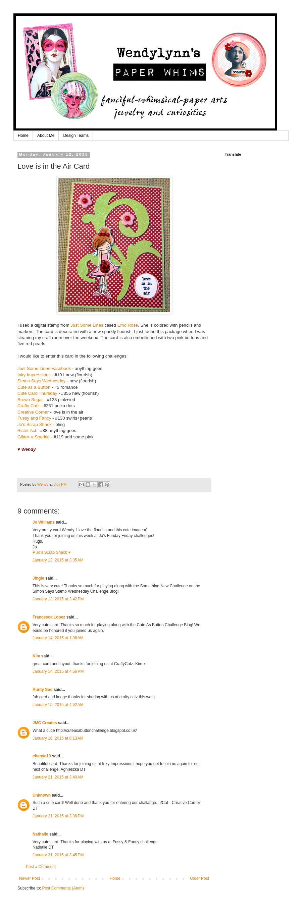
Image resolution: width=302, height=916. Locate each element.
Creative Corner (33, 412)
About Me (45, 135)
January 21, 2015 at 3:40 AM (58, 777)
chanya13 (42, 756)
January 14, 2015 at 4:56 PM (58, 671)
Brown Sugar (30, 399)
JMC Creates (45, 722)
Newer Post (29, 878)
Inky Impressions (34, 374)
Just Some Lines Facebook (44, 368)
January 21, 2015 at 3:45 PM (58, 855)
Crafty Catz (28, 405)
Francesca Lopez (49, 617)
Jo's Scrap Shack (34, 424)
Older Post (199, 878)
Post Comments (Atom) (63, 888)
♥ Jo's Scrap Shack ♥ (51, 552)
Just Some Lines (86, 325)
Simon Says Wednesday (41, 380)
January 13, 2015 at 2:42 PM (58, 599)
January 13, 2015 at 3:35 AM (58, 560)
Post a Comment (41, 866)
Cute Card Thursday (37, 393)
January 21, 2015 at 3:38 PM (58, 816)
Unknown (42, 795)
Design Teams (76, 135)
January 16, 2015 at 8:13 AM (58, 738)
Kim (36, 656)
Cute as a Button (33, 387)
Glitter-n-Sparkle (33, 436)
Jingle (38, 578)
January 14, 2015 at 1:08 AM (58, 638)
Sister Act (26, 430)
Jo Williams (44, 522)
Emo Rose (127, 325)
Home (23, 135)
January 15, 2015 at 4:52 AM (58, 704)
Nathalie (40, 834)
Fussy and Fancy (34, 418)
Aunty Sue (42, 689)
